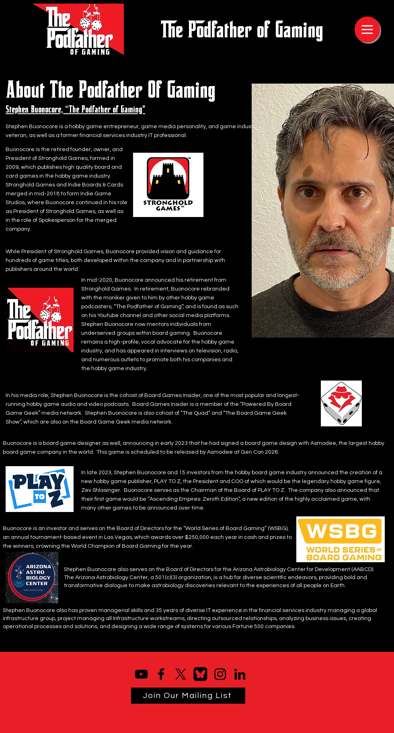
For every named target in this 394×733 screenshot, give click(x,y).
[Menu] (367, 29)
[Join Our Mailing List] (188, 696)
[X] (181, 674)
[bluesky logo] (200, 674)
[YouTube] (141, 674)
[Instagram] (220, 674)
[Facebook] (161, 674)
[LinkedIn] (240, 674)
